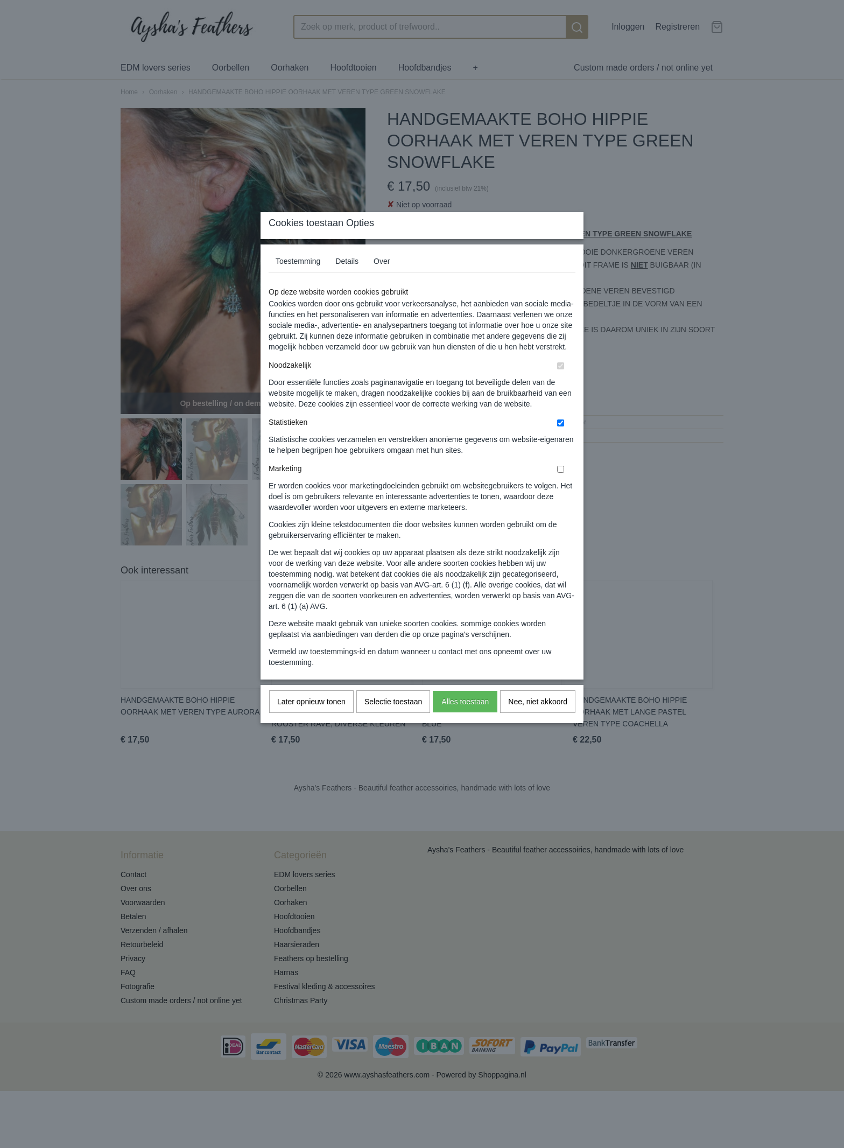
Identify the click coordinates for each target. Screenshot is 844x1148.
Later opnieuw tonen (311, 723)
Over (382, 282)
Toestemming (298, 282)
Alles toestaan (465, 723)
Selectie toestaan (393, 723)
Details (346, 282)
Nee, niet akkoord (537, 723)
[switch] (560, 387)
